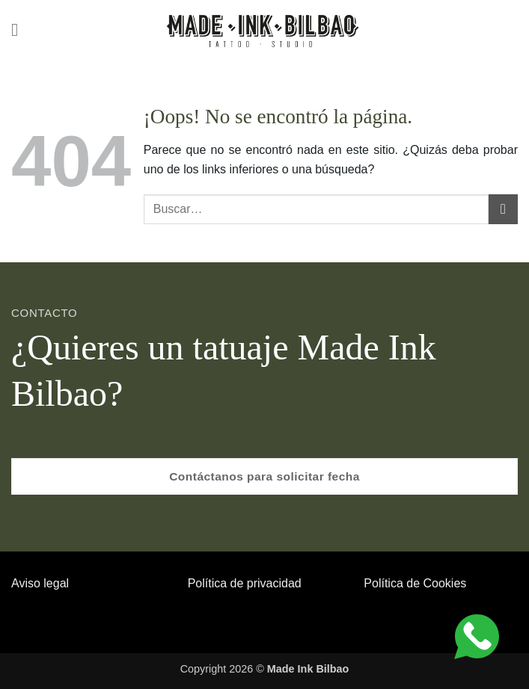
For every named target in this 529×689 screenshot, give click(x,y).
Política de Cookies (415, 583)
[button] (20, 29)
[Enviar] (503, 208)
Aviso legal (40, 583)
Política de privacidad (245, 583)
